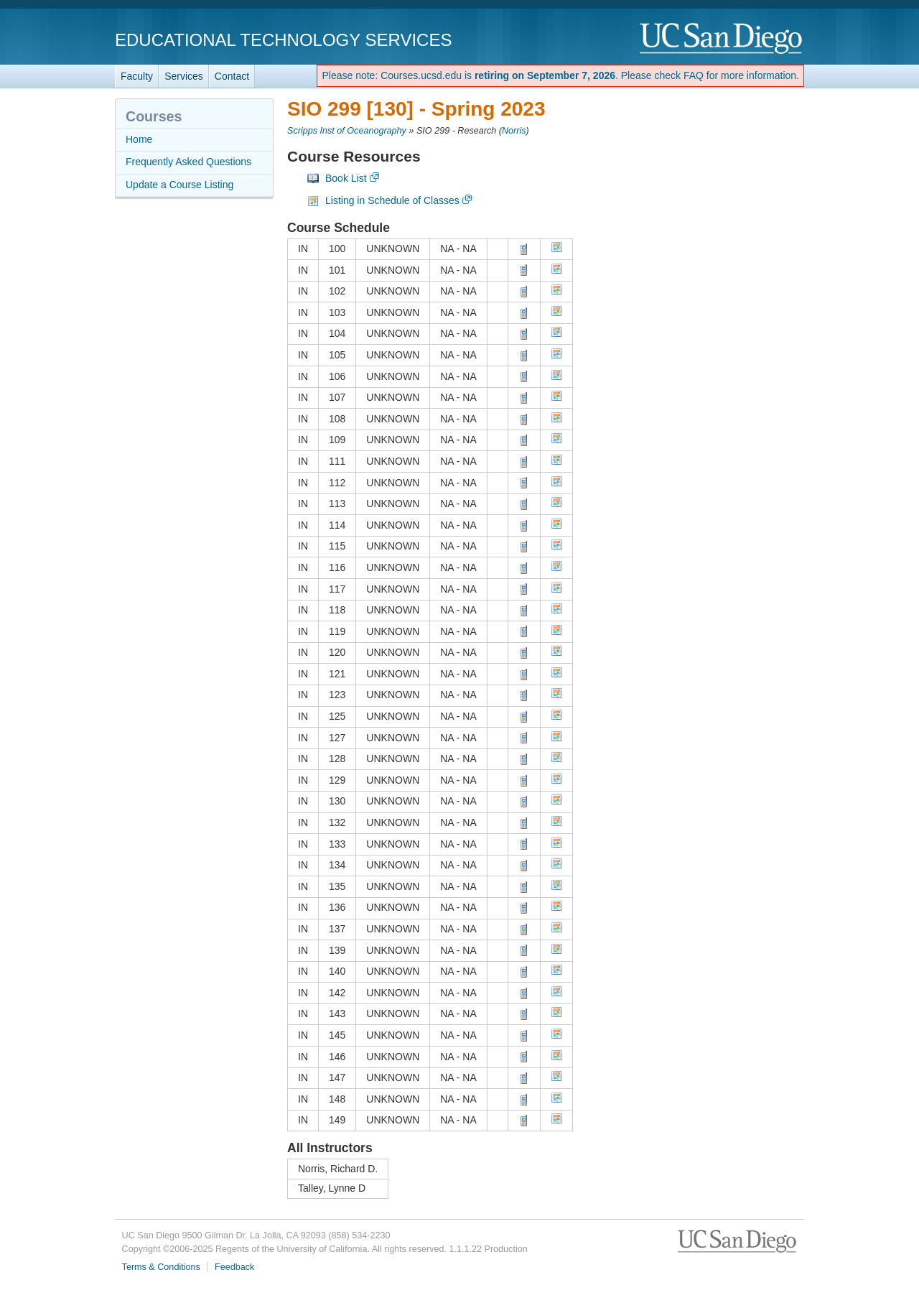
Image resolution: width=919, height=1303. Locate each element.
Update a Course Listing (179, 184)
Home (139, 139)
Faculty (137, 76)
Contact (232, 76)
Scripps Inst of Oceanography (346, 131)
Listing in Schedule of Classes (392, 200)
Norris (514, 131)
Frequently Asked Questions (188, 161)
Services (183, 76)
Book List (346, 178)
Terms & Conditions (161, 1267)
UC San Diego (722, 39)
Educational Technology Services (283, 40)
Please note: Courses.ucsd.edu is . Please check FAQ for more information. (560, 75)
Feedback (234, 1267)
